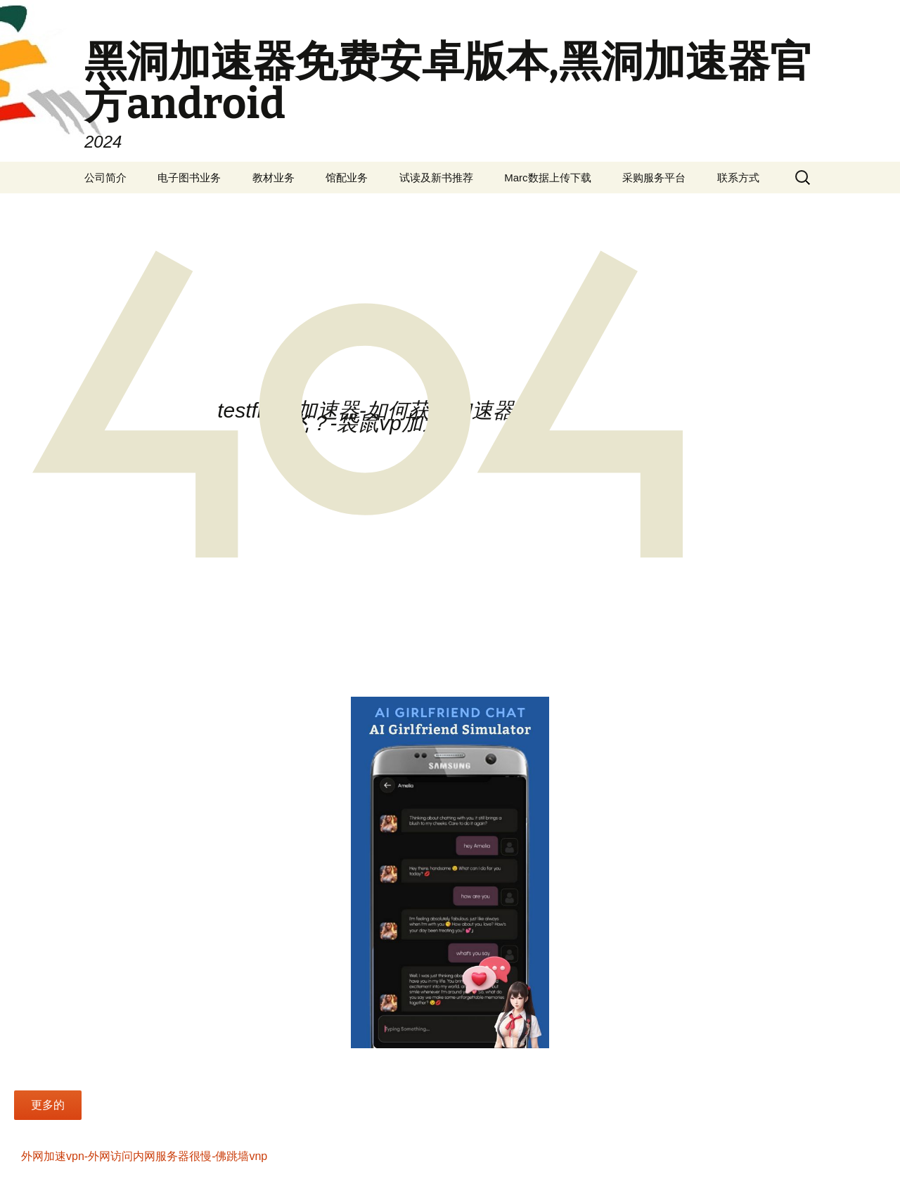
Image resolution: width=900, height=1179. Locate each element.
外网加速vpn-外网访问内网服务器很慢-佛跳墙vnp (144, 1156)
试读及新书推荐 (436, 177)
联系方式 (738, 177)
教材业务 (273, 177)
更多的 (48, 1105)
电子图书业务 (189, 177)
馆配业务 (347, 177)
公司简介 (105, 177)
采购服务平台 (654, 177)
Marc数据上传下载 (547, 177)
